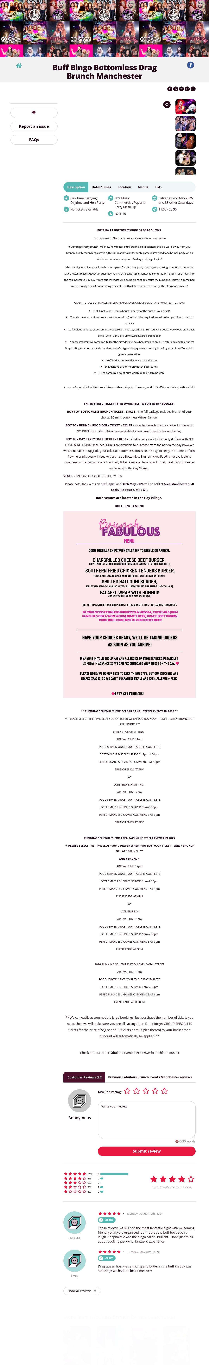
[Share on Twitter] (175, 88)
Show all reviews (81, 1301)
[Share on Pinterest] (181, 88)
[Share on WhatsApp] (187, 88)
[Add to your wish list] (167, 104)
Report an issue (34, 126)
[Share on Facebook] (169, 88)
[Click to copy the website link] (193, 88)
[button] (100, 1184)
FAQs (34, 139)
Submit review (147, 1161)
